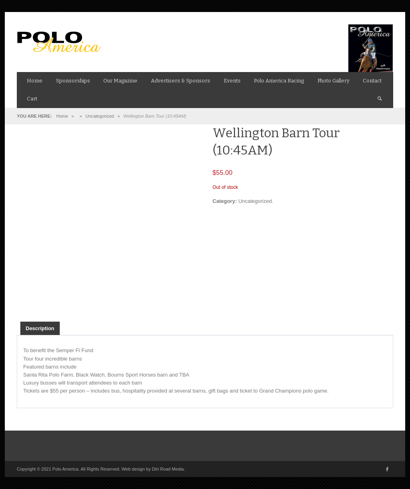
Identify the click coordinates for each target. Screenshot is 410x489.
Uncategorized (100, 116)
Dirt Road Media (167, 469)
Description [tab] (40, 328)
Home (62, 116)
